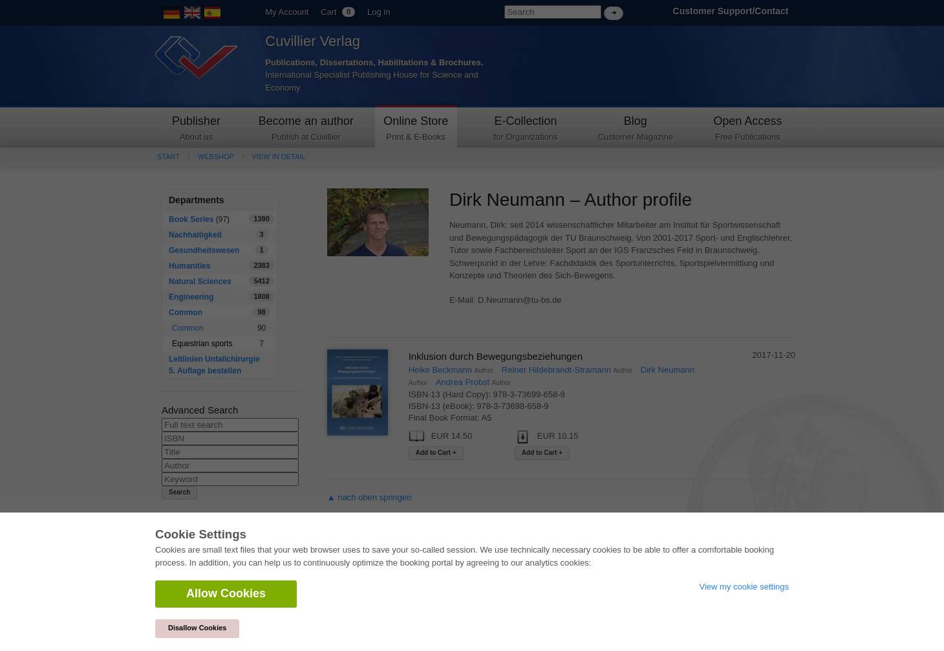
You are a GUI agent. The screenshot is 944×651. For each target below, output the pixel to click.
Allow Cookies (226, 593)
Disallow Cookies (197, 628)
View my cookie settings (744, 586)
